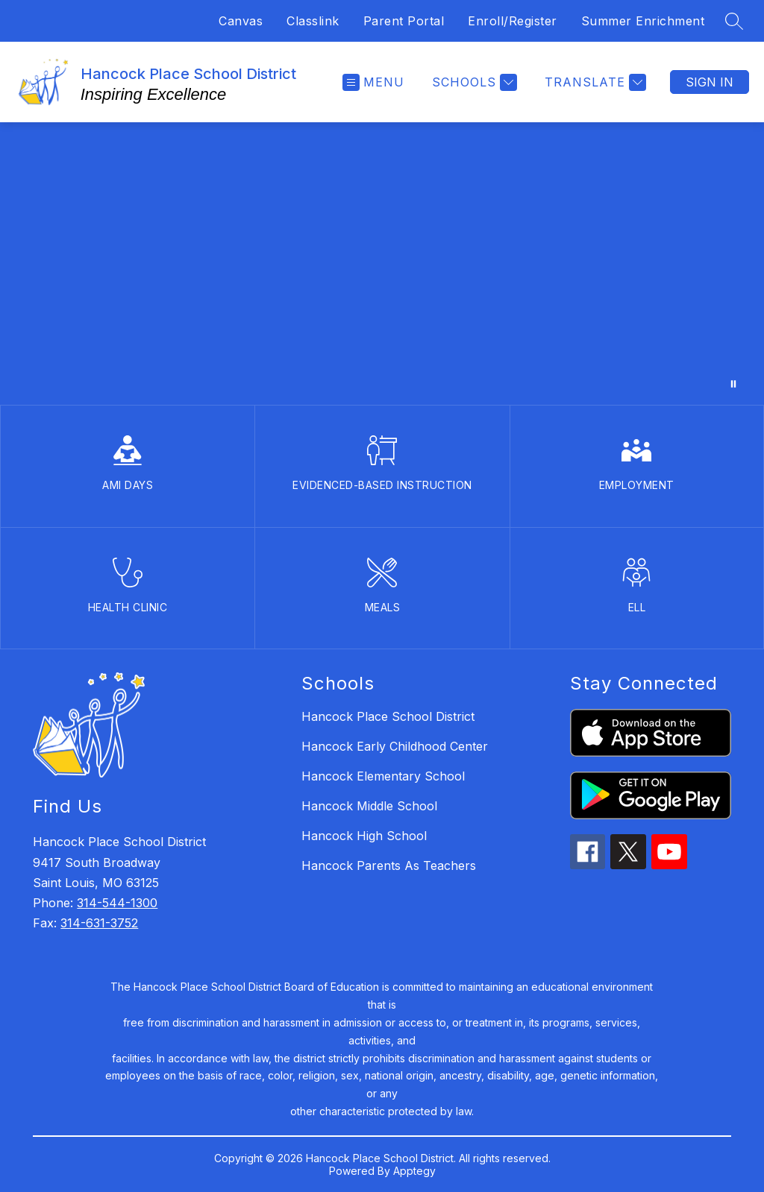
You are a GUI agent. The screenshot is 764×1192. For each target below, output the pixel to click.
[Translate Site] (593, 82)
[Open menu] (373, 82)
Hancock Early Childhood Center (394, 746)
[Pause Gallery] (733, 384)
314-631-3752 (99, 922)
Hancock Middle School (369, 805)
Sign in (709, 82)
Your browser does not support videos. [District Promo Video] (382, 263)
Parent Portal (404, 20)
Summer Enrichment (643, 20)
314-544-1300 (117, 902)
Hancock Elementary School (383, 776)
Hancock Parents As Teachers (388, 865)
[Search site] (734, 21)
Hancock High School (364, 835)
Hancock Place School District (388, 716)
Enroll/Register (512, 20)
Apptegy (414, 1170)
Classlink (312, 20)
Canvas (241, 20)
